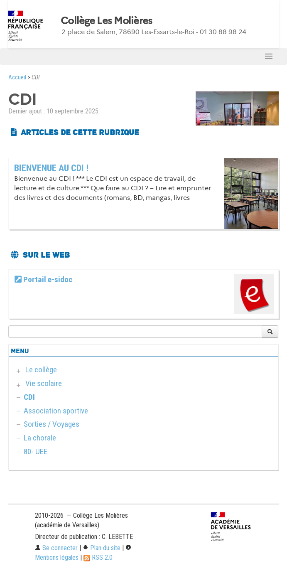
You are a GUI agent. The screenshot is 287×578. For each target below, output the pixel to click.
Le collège (41, 369)
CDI (29, 397)
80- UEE (35, 451)
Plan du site (101, 548)
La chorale (40, 438)
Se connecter (56, 548)
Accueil (17, 77)
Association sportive (56, 411)
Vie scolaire (43, 383)
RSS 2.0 (98, 557)
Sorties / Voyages (51, 424)
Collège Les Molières (106, 20)
